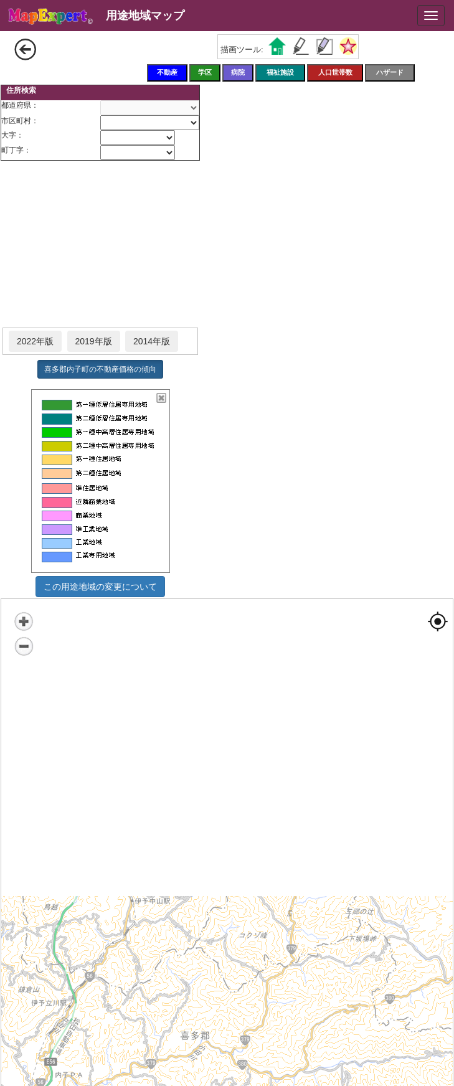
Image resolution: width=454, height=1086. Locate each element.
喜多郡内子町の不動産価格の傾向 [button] (100, 369)
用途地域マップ (145, 15)
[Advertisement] (100, 245)
